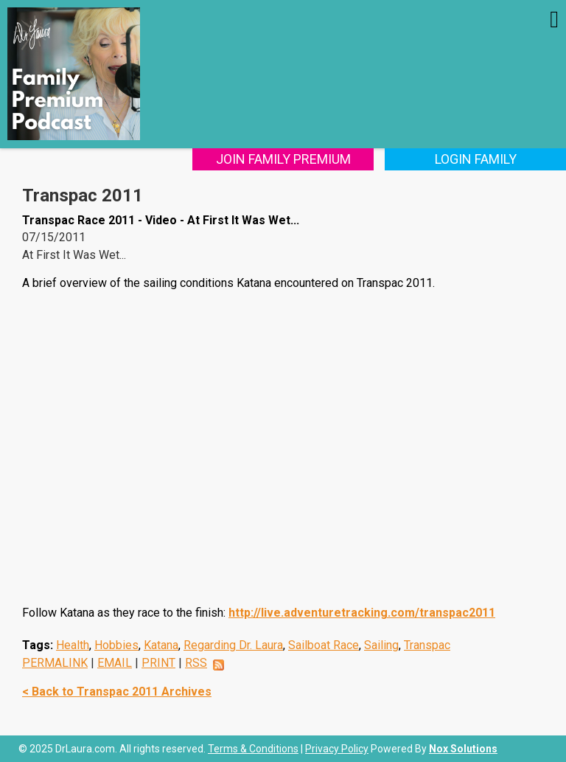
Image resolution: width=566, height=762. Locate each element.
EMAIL (114, 663)
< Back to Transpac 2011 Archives (117, 692)
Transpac (427, 645)
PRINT (158, 663)
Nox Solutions (463, 749)
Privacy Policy (336, 749)
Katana (161, 645)
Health (72, 645)
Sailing (381, 645)
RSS (196, 663)
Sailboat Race (323, 645)
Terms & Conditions (253, 749)
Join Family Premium (283, 159)
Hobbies (116, 645)
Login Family (476, 159)
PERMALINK (55, 663)
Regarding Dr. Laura (233, 645)
